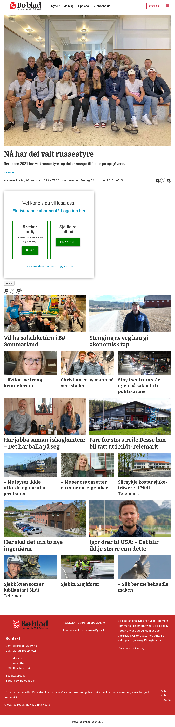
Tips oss (83, 6)
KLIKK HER (68, 241)
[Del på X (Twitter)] (162, 180)
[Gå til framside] (26, 6)
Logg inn (154, 5)
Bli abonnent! (101, 6)
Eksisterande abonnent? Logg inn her (48, 210)
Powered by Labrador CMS (87, 722)
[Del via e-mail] (168, 180)
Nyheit (55, 6)
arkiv (9, 283)
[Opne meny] (167, 6)
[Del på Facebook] (157, 180)
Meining (68, 6)
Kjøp (30, 250)
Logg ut (166, 699)
